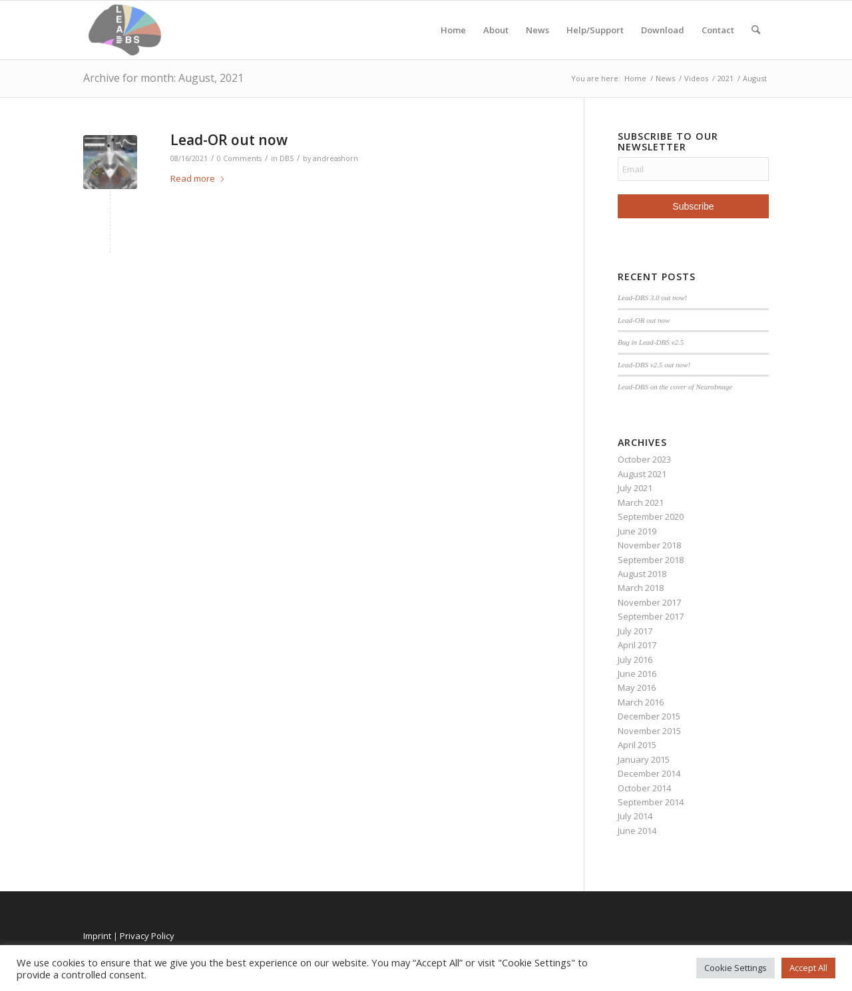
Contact (718, 30)
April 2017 (637, 645)
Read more (198, 178)
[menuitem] (756, 30)
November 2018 (649, 545)
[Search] (756, 30)
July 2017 (635, 631)
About (496, 30)
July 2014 (635, 816)
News (537, 30)
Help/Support (595, 30)
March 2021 (641, 502)
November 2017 (649, 602)
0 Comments (239, 158)
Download (662, 30)
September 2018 (651, 560)
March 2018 (641, 588)
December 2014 (649, 773)
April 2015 (637, 745)
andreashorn (335, 158)
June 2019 (637, 531)
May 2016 (637, 688)
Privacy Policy (147, 936)
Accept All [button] (808, 968)
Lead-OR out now (229, 139)
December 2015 (649, 716)
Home (453, 30)
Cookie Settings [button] (735, 968)
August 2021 (642, 474)
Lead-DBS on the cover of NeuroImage (675, 387)
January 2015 (644, 759)
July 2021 (635, 488)
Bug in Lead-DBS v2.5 (651, 342)
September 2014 (651, 802)
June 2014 (637, 831)
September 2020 (651, 516)
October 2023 (644, 459)
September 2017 (651, 616)
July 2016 (635, 660)
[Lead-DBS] (124, 30)
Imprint (97, 936)
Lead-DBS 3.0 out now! (652, 297)
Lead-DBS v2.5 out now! (654, 365)
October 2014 (644, 788)
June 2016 (637, 674)
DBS (287, 158)
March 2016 (641, 702)
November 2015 (649, 731)
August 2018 (642, 574)
